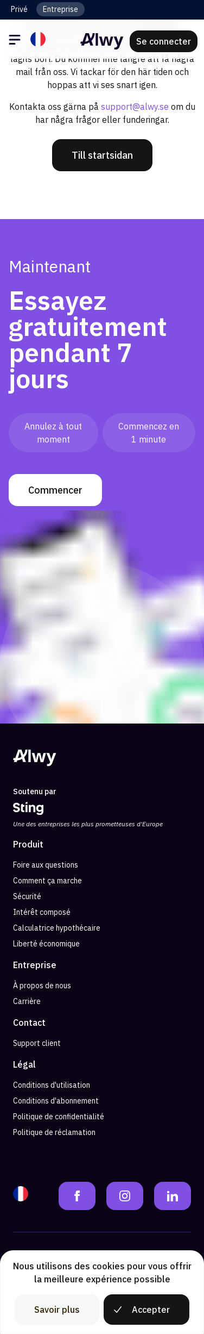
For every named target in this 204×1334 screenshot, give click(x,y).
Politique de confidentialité (58, 1116)
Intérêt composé (42, 912)
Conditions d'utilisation (51, 1085)
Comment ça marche (47, 881)
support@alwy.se (135, 106)
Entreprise (60, 9)
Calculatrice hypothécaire (56, 928)
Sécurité (27, 896)
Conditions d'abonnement (56, 1101)
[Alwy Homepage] (102, 41)
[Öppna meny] (16, 41)
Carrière (27, 1001)
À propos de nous (42, 985)
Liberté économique (46, 944)
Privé (19, 9)
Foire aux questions (45, 865)
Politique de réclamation (54, 1132)
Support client (37, 1043)
